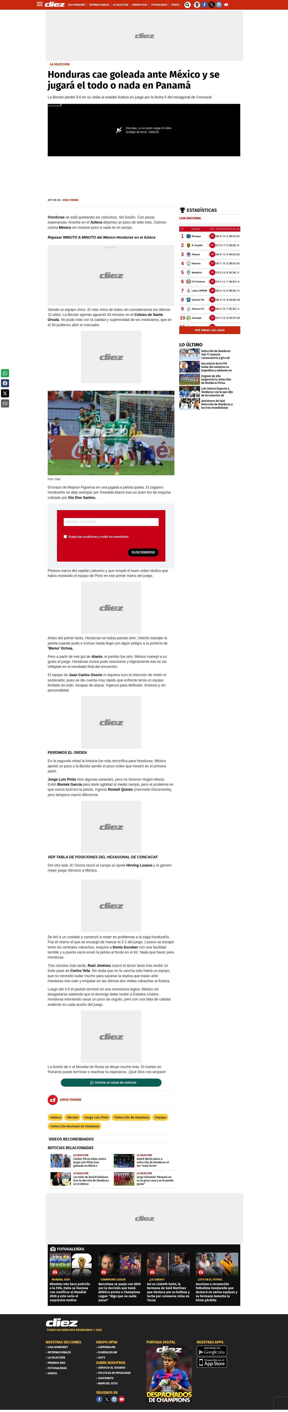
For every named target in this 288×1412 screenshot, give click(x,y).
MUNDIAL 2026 (61, 1279)
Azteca (56, 1117)
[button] (5, 373)
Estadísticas (202, 210)
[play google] (219, 1351)
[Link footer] (62, 1322)
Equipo (161, 1117)
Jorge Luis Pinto (97, 1117)
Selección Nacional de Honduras (75, 1126)
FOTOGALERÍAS (70, 1249)
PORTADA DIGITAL (160, 1342)
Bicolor (73, 1117)
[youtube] (121, 1399)
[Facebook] (99, 1399)
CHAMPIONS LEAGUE (113, 1279)
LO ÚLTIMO (191, 344)
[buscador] (187, 5)
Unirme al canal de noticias (115, 1082)
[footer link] (144, 1332)
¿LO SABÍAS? (157, 1279)
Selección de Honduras (132, 1117)
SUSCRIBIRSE (143, 552)
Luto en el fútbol (210, 1279)
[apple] (219, 1362)
